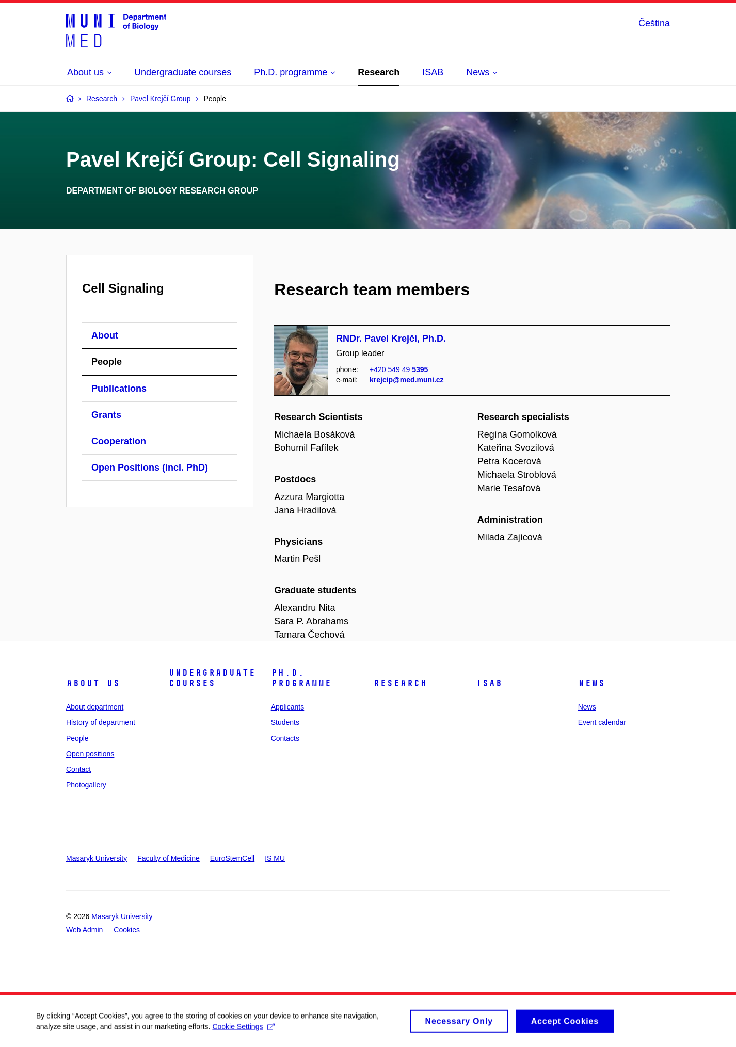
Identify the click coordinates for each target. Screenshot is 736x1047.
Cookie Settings (243, 1030)
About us (93, 683)
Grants (106, 415)
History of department (100, 722)
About (104, 335)
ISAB (488, 683)
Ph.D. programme (301, 678)
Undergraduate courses (211, 678)
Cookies (127, 930)
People (106, 362)
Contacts (285, 738)
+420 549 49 (399, 369)
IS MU (275, 858)
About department (94, 707)
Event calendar (602, 722)
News (591, 683)
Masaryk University (96, 858)
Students (285, 722)
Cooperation (118, 441)
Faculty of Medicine (168, 858)
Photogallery (86, 785)
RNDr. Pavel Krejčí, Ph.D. (391, 338)
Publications (119, 388)
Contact (78, 769)
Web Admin (84, 930)
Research (400, 683)
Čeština (654, 23)
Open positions (90, 754)
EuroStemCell (232, 858)
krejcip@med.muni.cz (407, 380)
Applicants (288, 707)
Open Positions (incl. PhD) (149, 467)
